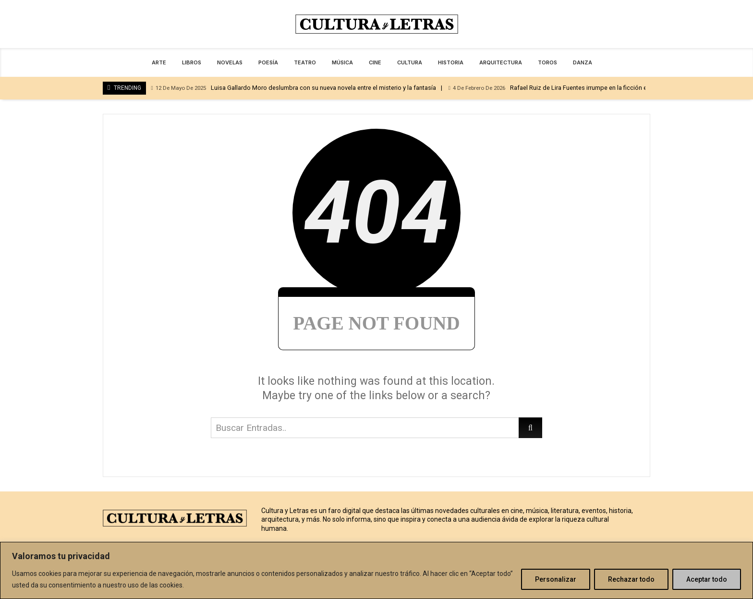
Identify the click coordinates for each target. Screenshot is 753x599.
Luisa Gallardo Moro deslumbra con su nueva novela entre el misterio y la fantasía (293, 88)
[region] (376, 570)
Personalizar (555, 579)
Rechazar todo (631, 579)
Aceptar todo (706, 579)
